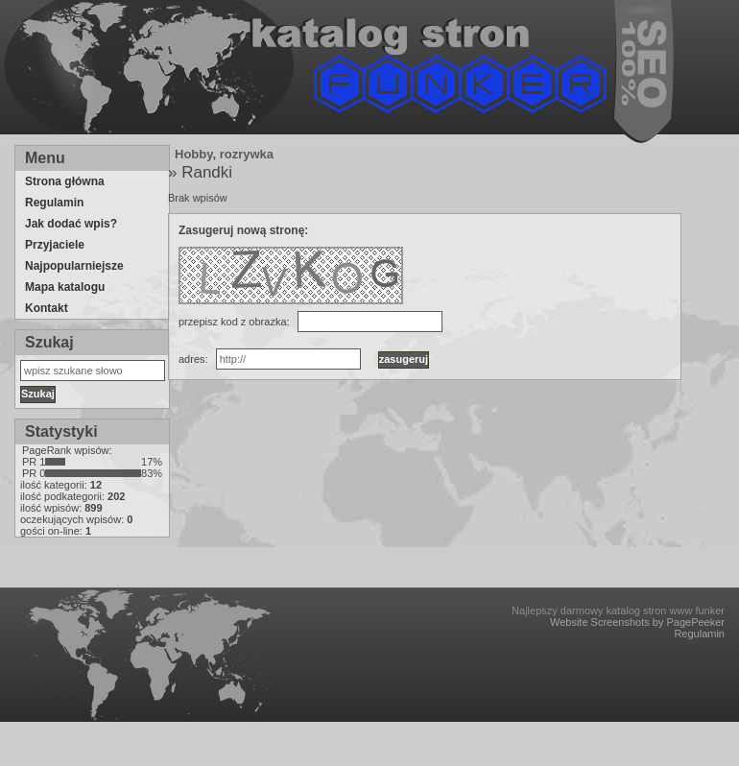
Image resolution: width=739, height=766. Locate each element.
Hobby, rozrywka (224, 154)
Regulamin (54, 202)
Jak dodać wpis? (71, 223)
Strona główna (65, 181)
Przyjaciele (54, 244)
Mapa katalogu (65, 287)
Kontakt (46, 308)
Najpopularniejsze (74, 266)
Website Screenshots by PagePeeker (637, 622)
